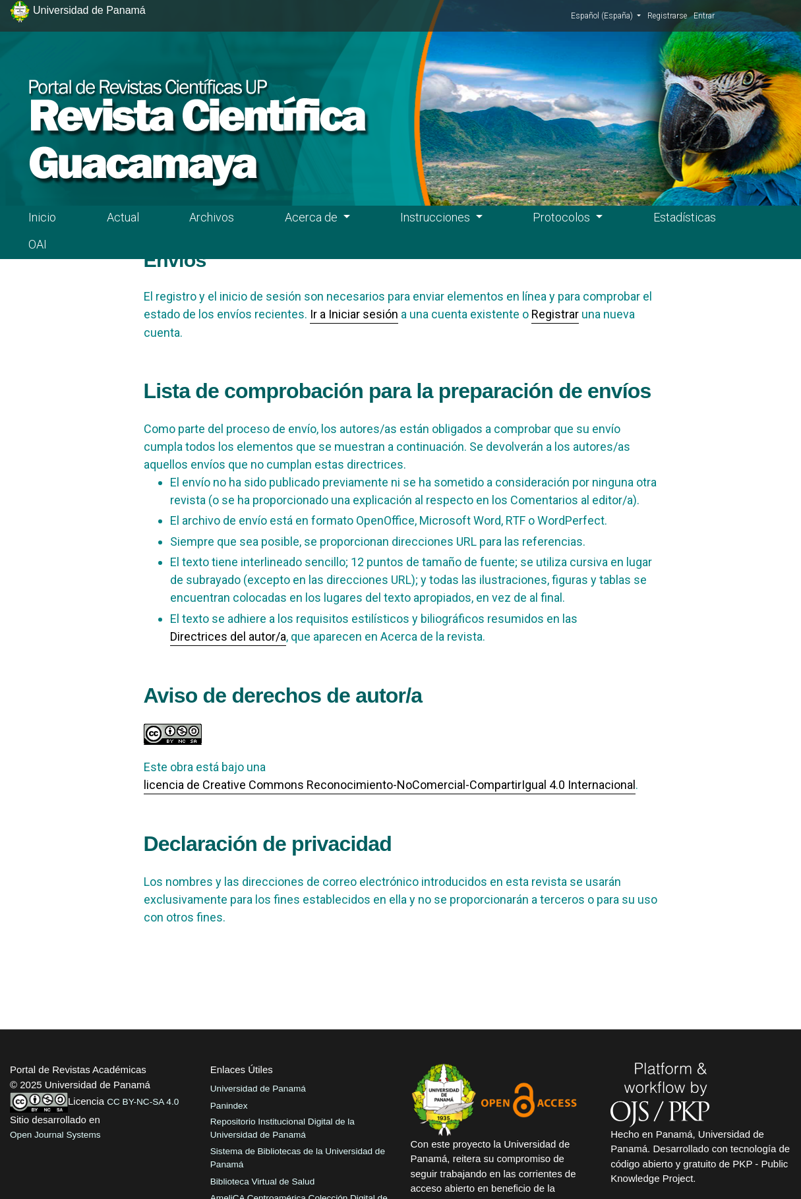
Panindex (229, 1106)
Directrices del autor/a (228, 636)
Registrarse (667, 15)
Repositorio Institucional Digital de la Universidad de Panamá (282, 1128)
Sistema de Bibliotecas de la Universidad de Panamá (297, 1157)
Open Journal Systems (55, 1135)
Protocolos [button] (563, 217)
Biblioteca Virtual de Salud (262, 1181)
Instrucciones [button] (436, 217)
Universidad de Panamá (258, 1089)
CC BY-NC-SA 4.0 (143, 1102)
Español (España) (606, 15)
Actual (123, 217)
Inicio (42, 217)
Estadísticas (684, 217)
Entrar (704, 15)
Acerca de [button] (312, 217)
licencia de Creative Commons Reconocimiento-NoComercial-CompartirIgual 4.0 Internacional (390, 785)
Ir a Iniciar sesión (354, 314)
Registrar (555, 314)
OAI (37, 244)
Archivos (211, 217)
